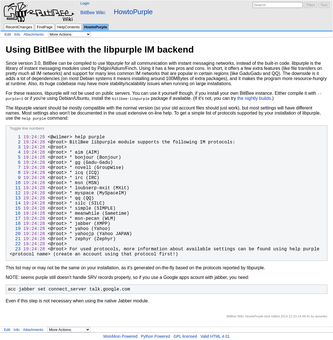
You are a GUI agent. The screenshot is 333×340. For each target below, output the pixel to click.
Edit (8, 34)
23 (15, 249)
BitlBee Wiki (92, 12)
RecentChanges (19, 27)
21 (15, 239)
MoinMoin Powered (120, 336)
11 (15, 188)
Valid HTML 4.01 (214, 336)
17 (15, 218)
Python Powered (155, 336)
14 (15, 203)
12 (15, 193)
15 (15, 208)
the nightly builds (254, 98)
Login (84, 3)
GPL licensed (185, 336)
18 (15, 223)
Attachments (33, 34)
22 (15, 244)
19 (15, 228)
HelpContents (68, 27)
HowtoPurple (133, 12)
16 (15, 213)
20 (15, 233)
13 (15, 198)
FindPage (45, 27)
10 (15, 183)
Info (17, 34)
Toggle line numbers (27, 128)
